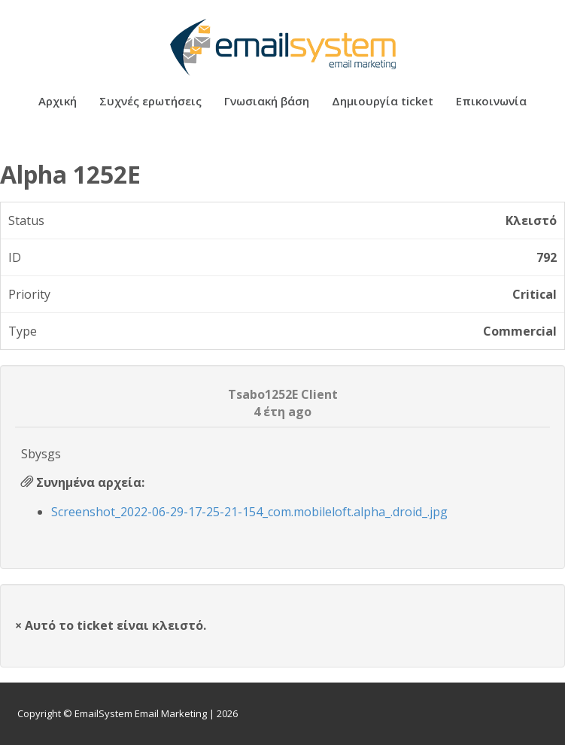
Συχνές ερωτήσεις (150, 102)
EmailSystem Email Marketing (140, 713)
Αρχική (57, 102)
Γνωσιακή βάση (266, 102)
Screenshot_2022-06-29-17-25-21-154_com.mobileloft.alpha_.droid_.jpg (249, 511)
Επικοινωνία (491, 102)
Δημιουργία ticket (382, 102)
